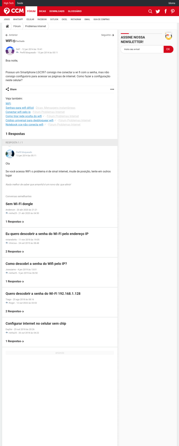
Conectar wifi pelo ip (18, 112)
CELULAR (30, 19)
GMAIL (87, 19)
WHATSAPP (18, 19)
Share (13, 89)
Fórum (31, 11)
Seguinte (106, 35)
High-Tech (8, 3)
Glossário (75, 11)
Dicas (42, 11)
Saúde (20, 3)
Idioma (172, 3)
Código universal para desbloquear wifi (29, 120)
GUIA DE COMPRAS (101, 19)
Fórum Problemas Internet (49, 112)
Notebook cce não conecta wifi (24, 124)
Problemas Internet (35, 26)
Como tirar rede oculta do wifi (24, 116)
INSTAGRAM (76, 19)
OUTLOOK (54, 19)
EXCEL (64, 19)
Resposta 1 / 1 (14, 142)
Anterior (13, 35)
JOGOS (7, 19)
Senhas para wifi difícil (20, 107)
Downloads (57, 11)
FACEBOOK (42, 19)
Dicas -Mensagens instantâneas (55, 107)
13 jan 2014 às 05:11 (48, 52)
